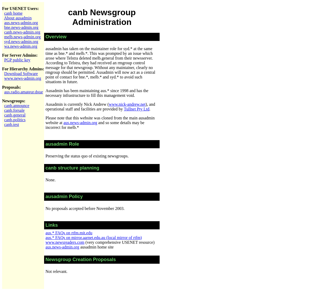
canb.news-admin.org (22, 32)
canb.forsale (14, 110)
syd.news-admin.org (21, 41)
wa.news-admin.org (20, 46)
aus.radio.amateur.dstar (23, 92)
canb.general (14, 115)
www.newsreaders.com (64, 242)
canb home (13, 13)
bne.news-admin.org (21, 27)
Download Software (21, 73)
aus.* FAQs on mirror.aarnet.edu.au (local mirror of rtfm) (93, 237)
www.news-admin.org (22, 78)
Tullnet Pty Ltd (136, 109)
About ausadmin (18, 18)
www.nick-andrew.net (127, 104)
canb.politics (14, 120)
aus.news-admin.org (21, 22)
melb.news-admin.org (22, 37)
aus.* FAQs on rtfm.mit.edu (68, 233)
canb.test (11, 124)
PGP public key (17, 60)
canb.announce (16, 105)
